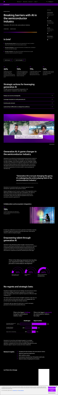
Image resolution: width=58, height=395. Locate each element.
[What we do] (19, 1)
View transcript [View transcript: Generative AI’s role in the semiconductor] (51, 144)
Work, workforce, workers (24, 355)
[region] (29, 390)
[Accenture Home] (6, 1)
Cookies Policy (15, 390)
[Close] (57, 387)
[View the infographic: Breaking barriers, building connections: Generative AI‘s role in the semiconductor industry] (20, 60)
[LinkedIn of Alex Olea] (47, 33)
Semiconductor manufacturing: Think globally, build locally (31, 357)
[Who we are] (31, 1)
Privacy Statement (21, 390)
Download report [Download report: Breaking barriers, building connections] (6, 4)
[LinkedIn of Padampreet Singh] (47, 18)
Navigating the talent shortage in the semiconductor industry (32, 351)
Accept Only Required (52, 390)
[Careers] (36, 1)
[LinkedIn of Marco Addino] (47, 25)
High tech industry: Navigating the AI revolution (29, 358)
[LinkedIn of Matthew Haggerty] (47, 40)
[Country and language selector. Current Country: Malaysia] (51, 2)
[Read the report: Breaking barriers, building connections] (8, 60)
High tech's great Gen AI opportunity (27, 353)
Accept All (51, 387)
